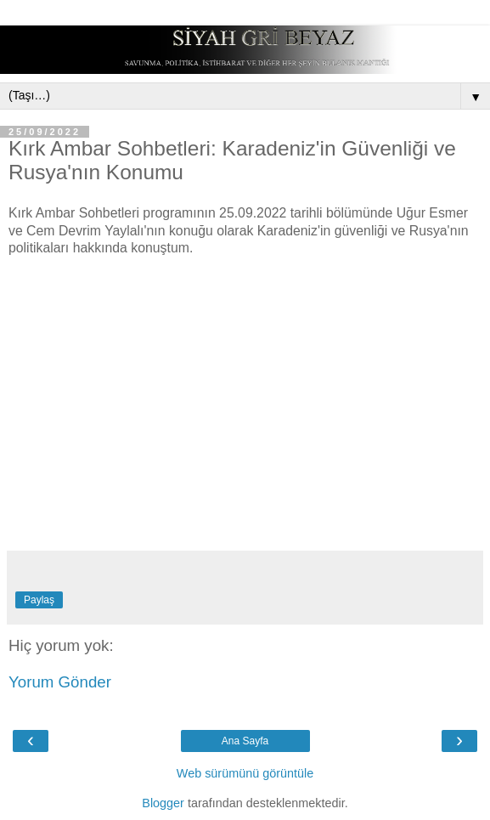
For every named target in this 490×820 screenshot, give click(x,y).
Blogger (163, 803)
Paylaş (39, 600)
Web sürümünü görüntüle (245, 773)
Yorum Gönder (59, 682)
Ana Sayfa (245, 741)
